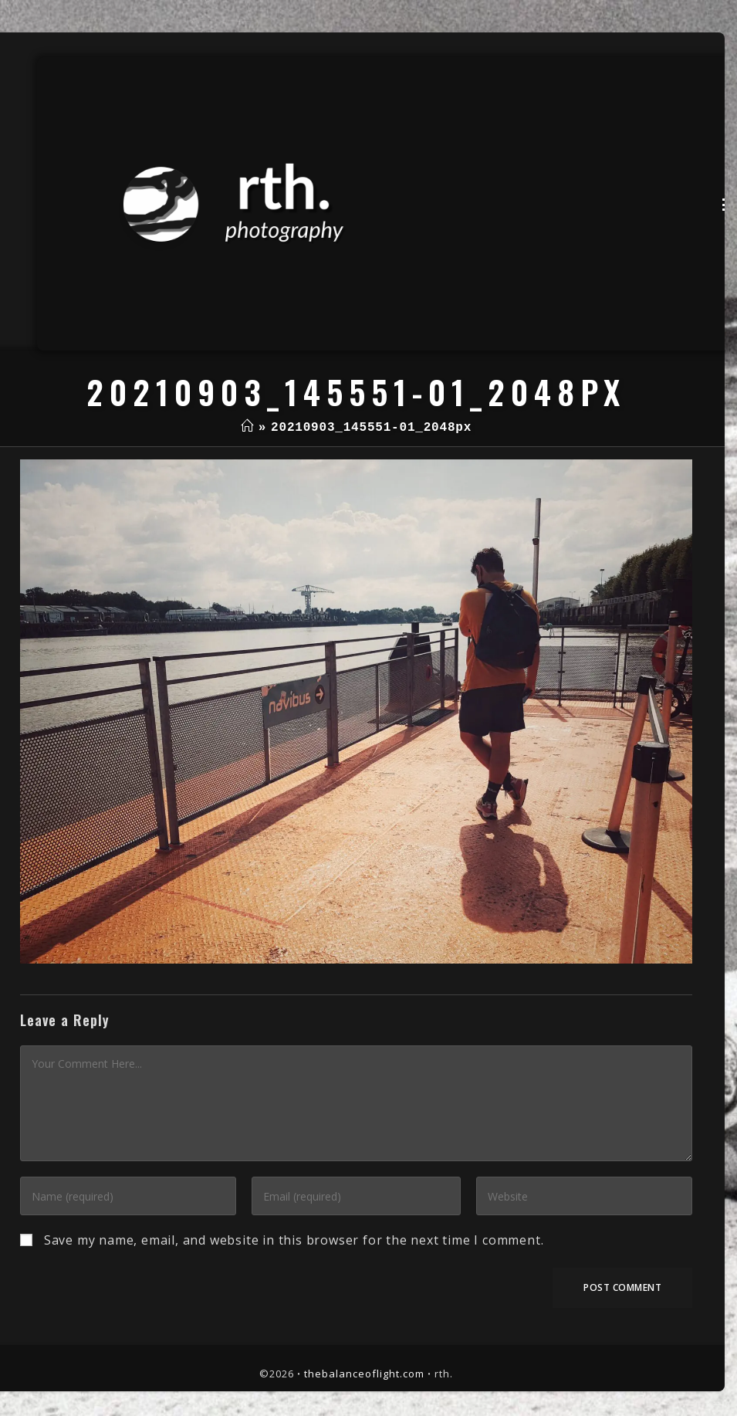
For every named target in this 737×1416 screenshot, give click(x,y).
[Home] (247, 428)
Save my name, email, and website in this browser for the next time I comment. (294, 1239)
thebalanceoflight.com (364, 1373)
